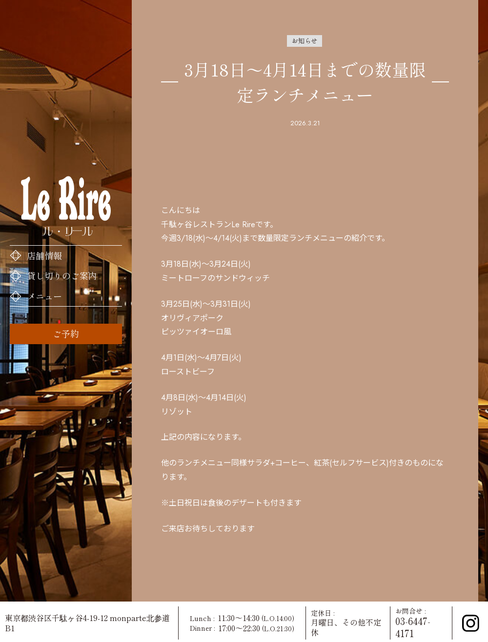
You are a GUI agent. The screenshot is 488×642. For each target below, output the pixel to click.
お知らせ (304, 40)
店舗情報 (44, 255)
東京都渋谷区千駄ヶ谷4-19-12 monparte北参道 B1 (87, 623)
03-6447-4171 (412, 627)
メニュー (44, 296)
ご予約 (66, 333)
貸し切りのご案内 (62, 275)
